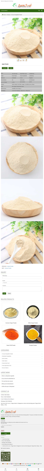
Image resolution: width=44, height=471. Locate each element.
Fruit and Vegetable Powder (16, 14)
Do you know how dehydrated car (8, 378)
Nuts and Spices (5, 367)
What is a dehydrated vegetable (8, 375)
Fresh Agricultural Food (6, 365)
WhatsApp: (4, 275)
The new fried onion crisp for (7, 381)
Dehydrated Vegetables (6, 356)
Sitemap (27, 465)
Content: (4, 285)
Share (5, 469)
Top (38, 469)
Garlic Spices (4, 360)
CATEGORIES (4, 10)
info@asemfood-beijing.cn (9, 399)
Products (8, 14)
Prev (3, 38)
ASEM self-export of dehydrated (8, 386)
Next (41, 38)
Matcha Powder (10, 266)
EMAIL (10, 68)
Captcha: (2, 426)
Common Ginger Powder (11, 323)
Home (4, 14)
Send (4, 293)
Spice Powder (4, 358)
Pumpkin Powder (33, 345)
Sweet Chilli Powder (11, 345)
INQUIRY (5, 68)
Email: (3, 280)
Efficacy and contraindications (7, 383)
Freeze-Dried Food (5, 363)
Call (16, 469)
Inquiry (27, 469)
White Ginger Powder (33, 323)
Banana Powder (8, 268)
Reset (9, 293)
